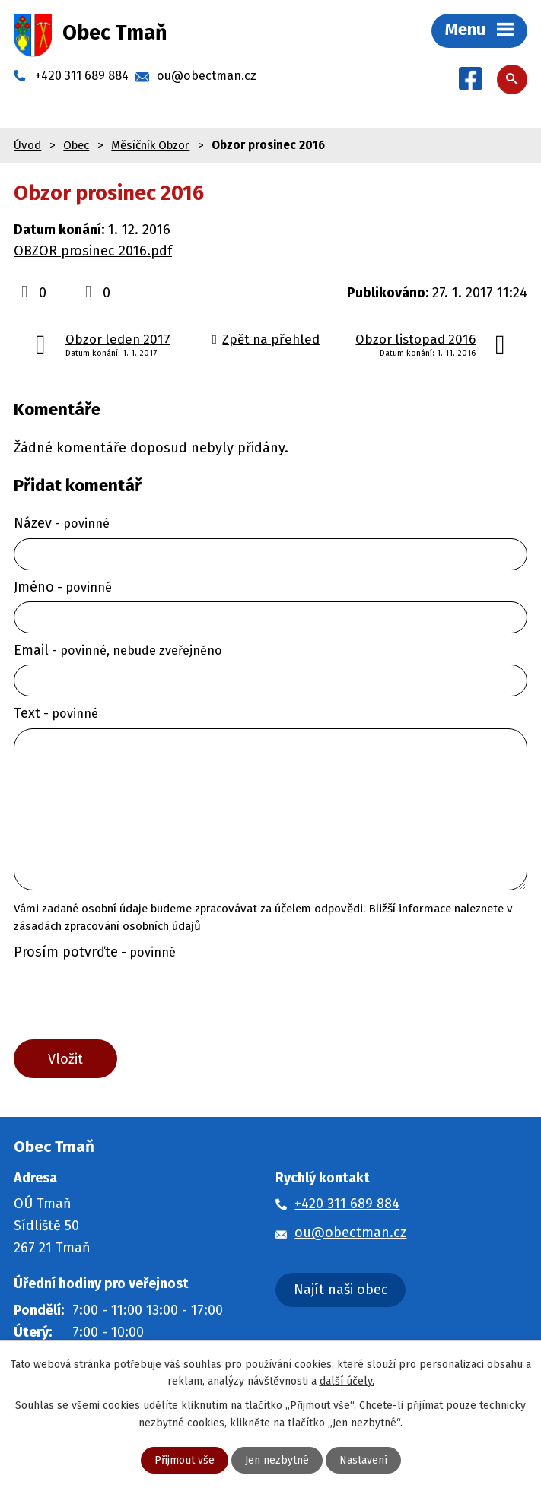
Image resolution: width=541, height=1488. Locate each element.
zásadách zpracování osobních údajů (107, 926)
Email (118, 650)
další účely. (347, 1381)
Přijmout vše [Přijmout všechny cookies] (184, 1460)
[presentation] (124, 1003)
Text (56, 713)
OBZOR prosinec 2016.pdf (93, 251)
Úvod (27, 145)
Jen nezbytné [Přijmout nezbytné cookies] (277, 1460)
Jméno (63, 587)
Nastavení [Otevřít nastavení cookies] (363, 1460)
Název (62, 523)
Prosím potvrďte (95, 952)
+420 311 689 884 (346, 1203)
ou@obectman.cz (350, 1232)
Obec (76, 145)
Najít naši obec (341, 1289)
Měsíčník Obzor (150, 145)
